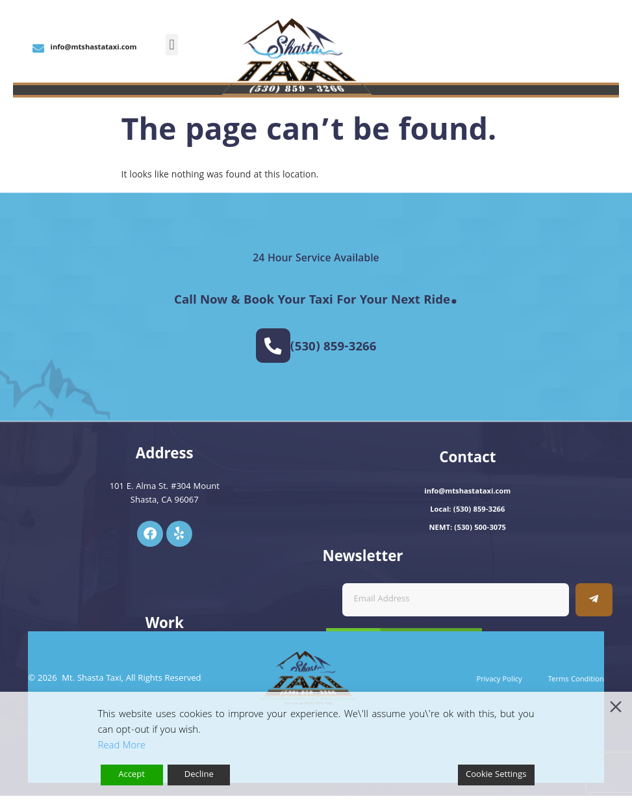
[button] (172, 44)
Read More (121, 746)
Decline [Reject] (199, 775)
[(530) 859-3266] (272, 347)
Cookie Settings (496, 775)
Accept (131, 775)
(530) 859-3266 (335, 349)
